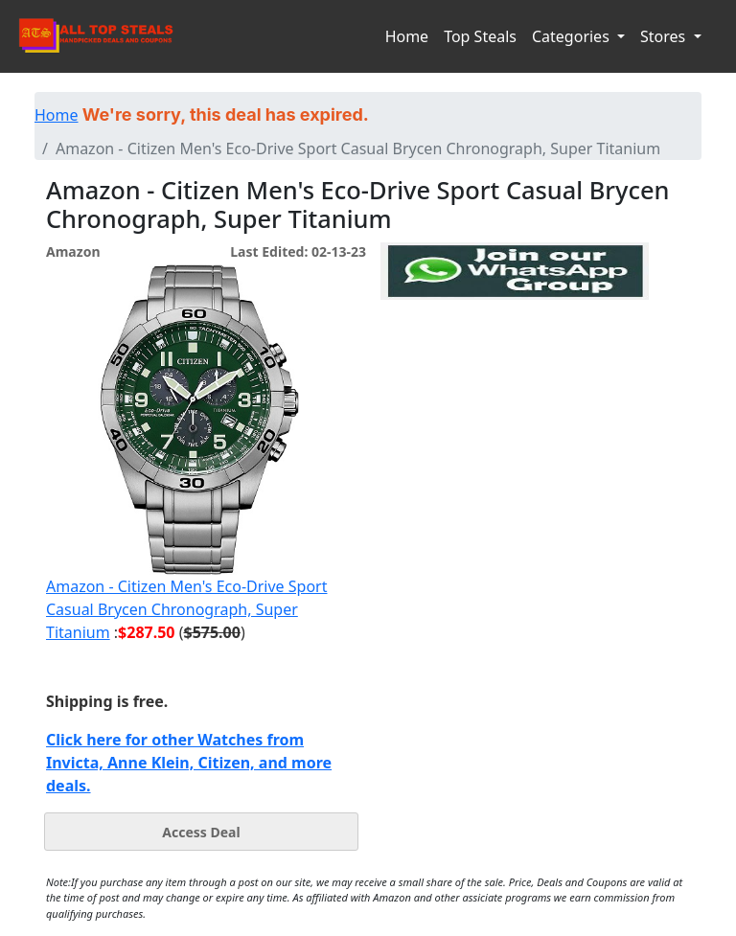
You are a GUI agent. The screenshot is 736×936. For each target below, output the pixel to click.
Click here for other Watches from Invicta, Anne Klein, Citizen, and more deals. (189, 762)
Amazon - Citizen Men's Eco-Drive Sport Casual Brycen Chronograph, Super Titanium (187, 609)
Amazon (73, 251)
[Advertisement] (514, 388)
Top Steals (480, 36)
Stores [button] (664, 36)
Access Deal (201, 832)
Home (407, 36)
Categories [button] (572, 36)
